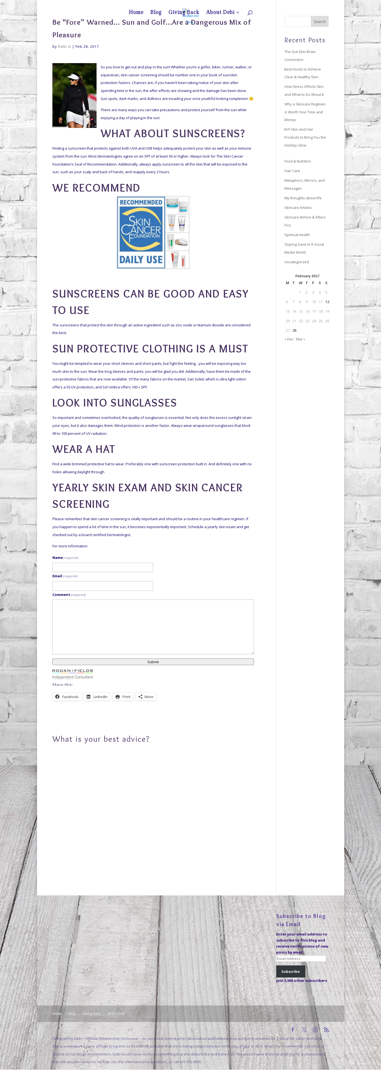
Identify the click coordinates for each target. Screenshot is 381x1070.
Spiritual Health (297, 234)
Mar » (300, 339)
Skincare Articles (298, 207)
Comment (69, 594)
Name (65, 557)
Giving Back (296, 4)
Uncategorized (296, 261)
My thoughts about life (303, 197)
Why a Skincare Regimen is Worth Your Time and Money (305, 112)
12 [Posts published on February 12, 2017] (327, 301)
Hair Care (292, 170)
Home (269, 4)
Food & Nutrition (297, 161)
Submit (153, 661)
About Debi (316, 4)
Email (65, 575)
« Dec (288, 339)
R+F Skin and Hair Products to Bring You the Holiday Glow (305, 137)
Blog (281, 4)
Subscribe (290, 971)
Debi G (64, 46)
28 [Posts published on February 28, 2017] (294, 330)
